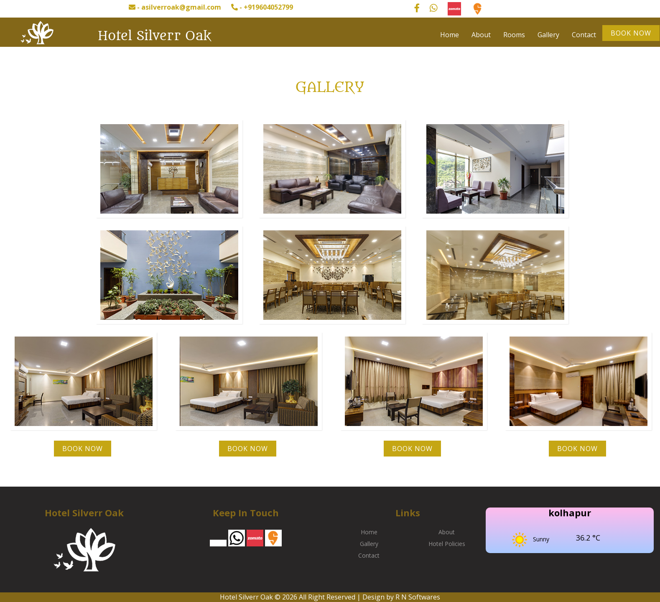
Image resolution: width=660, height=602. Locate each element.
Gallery (548, 34)
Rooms (514, 34)
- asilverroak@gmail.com (175, 7)
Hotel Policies (446, 544)
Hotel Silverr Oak (154, 35)
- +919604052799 (262, 7)
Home (449, 34)
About (481, 34)
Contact (584, 34)
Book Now (631, 33)
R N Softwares (417, 597)
